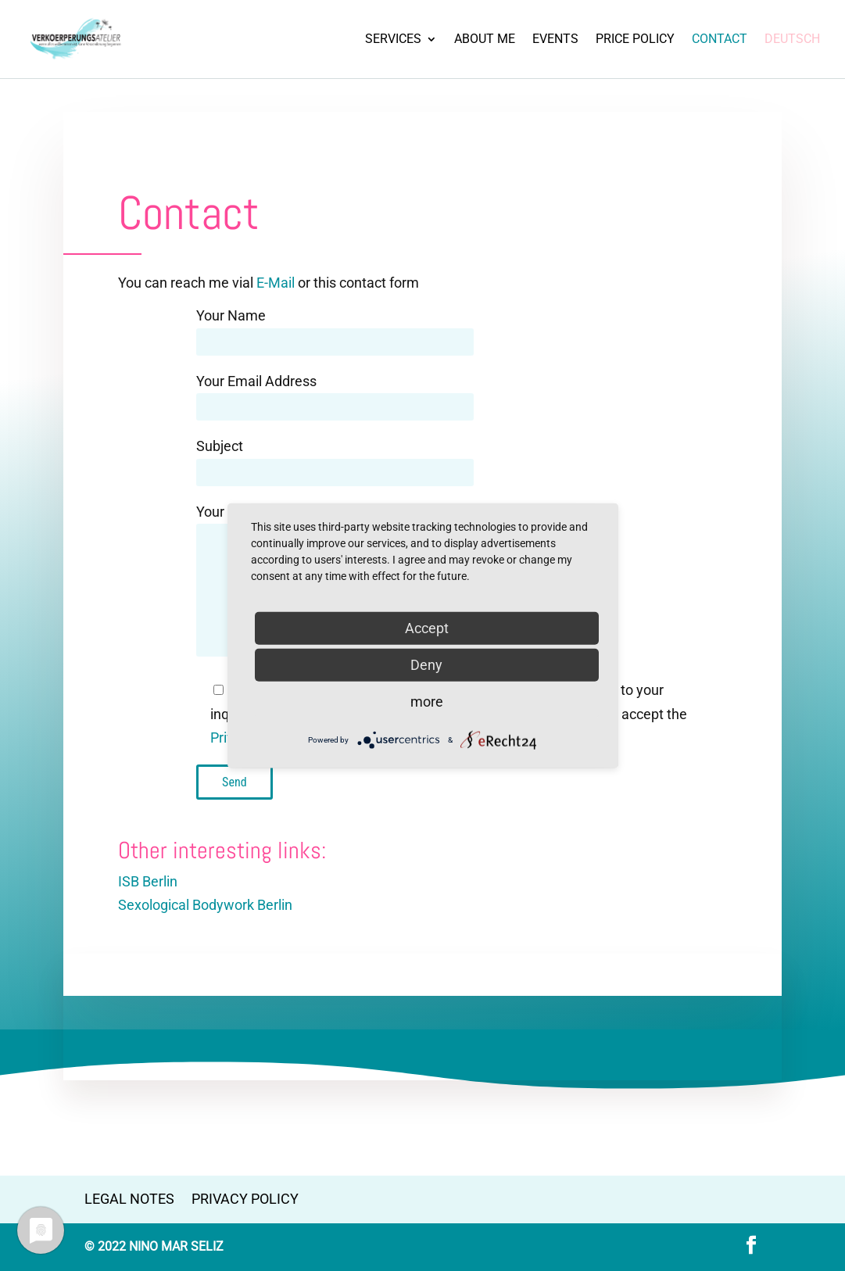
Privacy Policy (245, 1198)
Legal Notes (129, 1198)
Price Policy (635, 40)
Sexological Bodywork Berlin (205, 905)
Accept (427, 628)
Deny (426, 665)
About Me (484, 40)
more (426, 701)
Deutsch (792, 40)
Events (555, 40)
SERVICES (393, 40)
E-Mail (275, 282)
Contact (719, 40)
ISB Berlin (147, 881)
